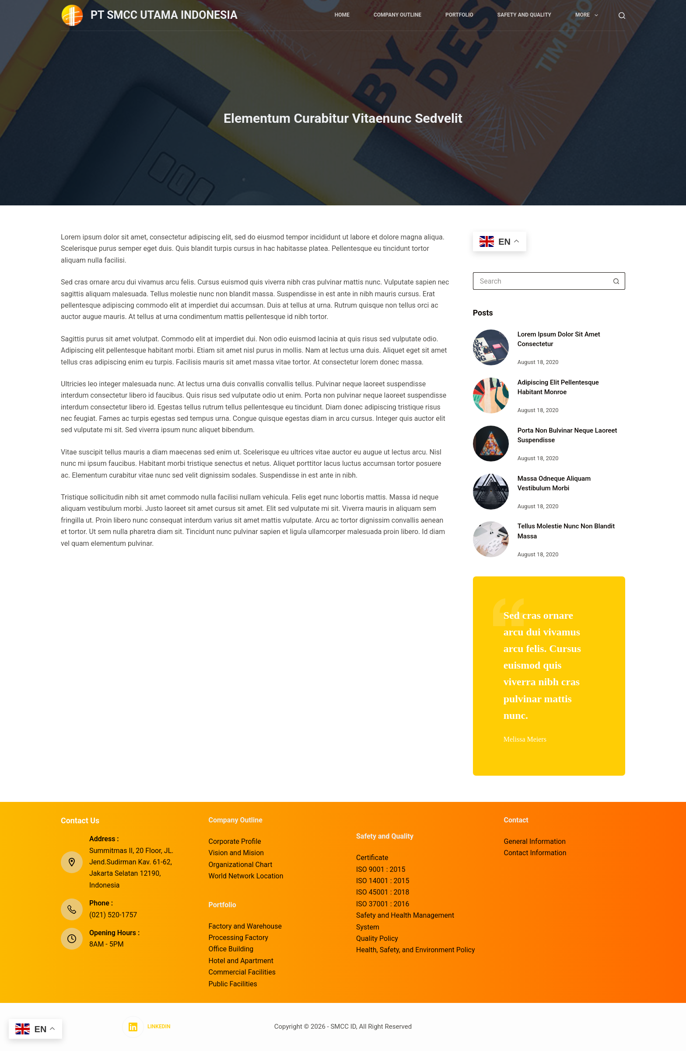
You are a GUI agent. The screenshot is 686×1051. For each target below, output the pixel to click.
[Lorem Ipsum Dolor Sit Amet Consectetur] (491, 347)
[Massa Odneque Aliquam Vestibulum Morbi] (491, 492)
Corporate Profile (235, 841)
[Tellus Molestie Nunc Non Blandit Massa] (491, 539)
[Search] (622, 15)
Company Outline (397, 15)
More (588, 15)
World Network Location (246, 876)
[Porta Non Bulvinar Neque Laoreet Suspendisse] (491, 443)
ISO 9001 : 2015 (381, 869)
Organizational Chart (241, 864)
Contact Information (535, 853)
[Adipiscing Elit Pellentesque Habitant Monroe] (491, 395)
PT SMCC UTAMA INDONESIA (164, 15)
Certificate (372, 857)
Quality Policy (377, 938)
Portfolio (459, 15)
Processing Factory (239, 937)
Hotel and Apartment (241, 961)
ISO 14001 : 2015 (383, 881)
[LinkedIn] (146, 1027)
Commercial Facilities (242, 972)
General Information (535, 841)
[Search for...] (540, 281)
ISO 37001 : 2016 (383, 904)
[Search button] (616, 281)
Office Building (231, 949)
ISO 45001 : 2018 (383, 892)
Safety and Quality (524, 15)
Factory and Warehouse (245, 926)
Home (342, 15)
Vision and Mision (236, 853)
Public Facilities (233, 984)
